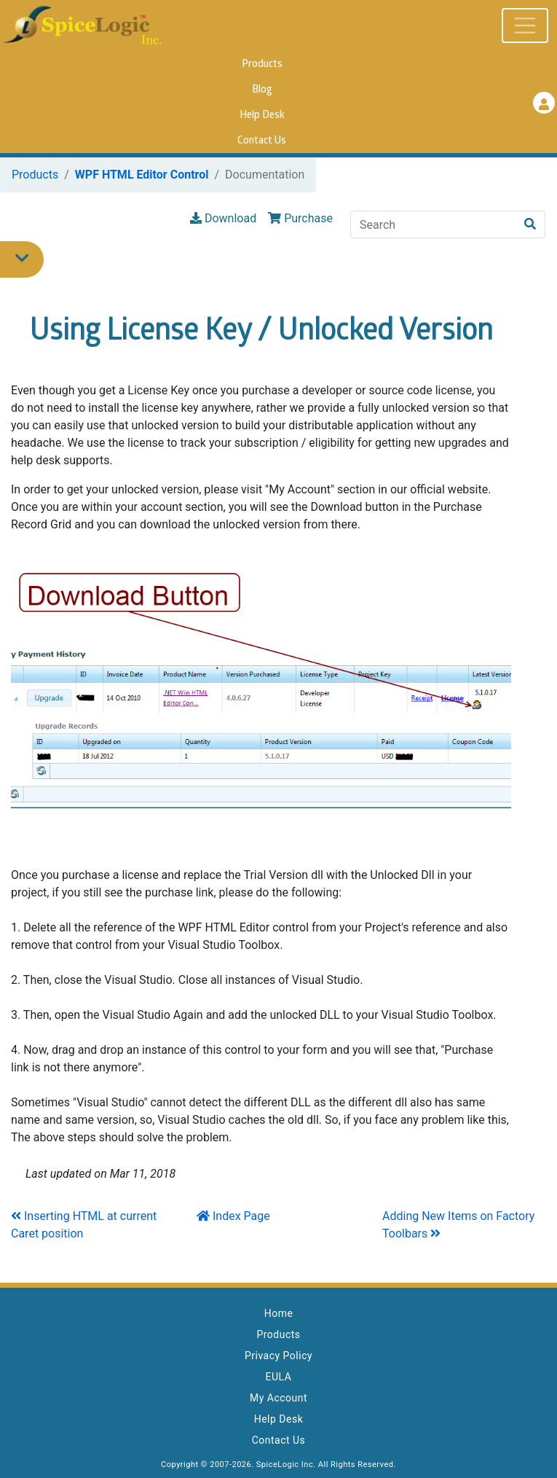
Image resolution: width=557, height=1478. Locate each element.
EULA (279, 1377)
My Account (278, 1398)
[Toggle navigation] (525, 25)
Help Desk (262, 115)
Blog (262, 90)
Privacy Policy (278, 1355)
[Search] (433, 224)
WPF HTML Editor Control (142, 174)
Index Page (233, 1216)
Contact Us (261, 141)
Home (278, 1313)
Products (262, 64)
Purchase (300, 218)
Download (223, 218)
